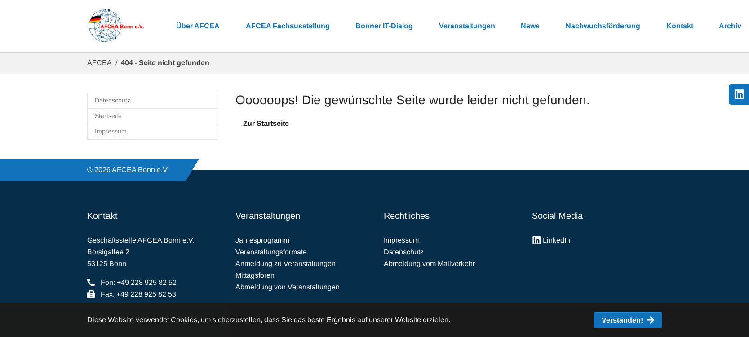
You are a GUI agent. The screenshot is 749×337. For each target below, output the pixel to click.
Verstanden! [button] (622, 320)
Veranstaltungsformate (271, 252)
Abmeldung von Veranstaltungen (287, 287)
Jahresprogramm (262, 240)
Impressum (401, 240)
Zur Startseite (266, 123)
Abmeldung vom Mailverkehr (429, 263)
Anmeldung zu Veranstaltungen (285, 263)
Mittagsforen (255, 275)
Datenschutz (404, 252)
